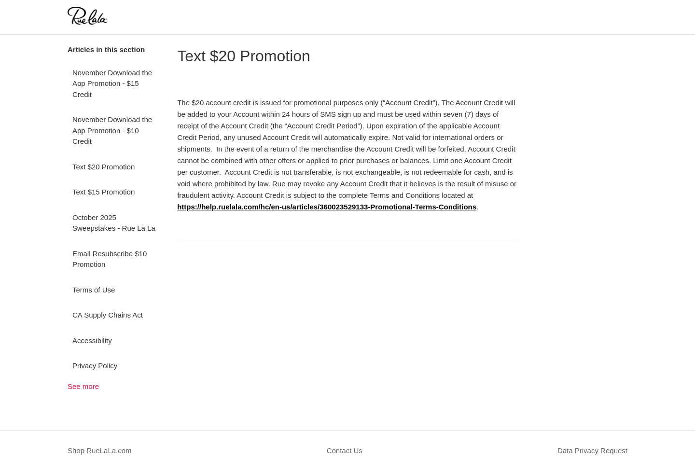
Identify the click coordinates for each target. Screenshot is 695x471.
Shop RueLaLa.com (100, 450)
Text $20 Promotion (103, 167)
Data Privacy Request (592, 450)
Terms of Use (93, 290)
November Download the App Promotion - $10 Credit (112, 130)
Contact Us (344, 450)
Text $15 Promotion (103, 192)
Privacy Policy (94, 365)
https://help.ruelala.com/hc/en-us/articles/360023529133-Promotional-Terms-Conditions (326, 207)
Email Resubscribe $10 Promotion (109, 259)
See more (83, 386)
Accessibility (92, 340)
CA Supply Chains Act (107, 315)
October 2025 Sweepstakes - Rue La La (113, 223)
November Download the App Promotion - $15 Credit (112, 83)
